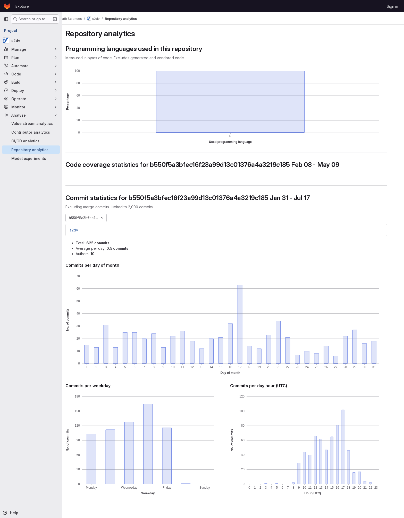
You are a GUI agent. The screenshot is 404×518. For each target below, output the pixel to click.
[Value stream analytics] (31, 123)
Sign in (392, 6)
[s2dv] (31, 40)
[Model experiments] (31, 158)
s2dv (81, 230)
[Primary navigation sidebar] (6, 19)
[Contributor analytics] (31, 132)
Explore (22, 6)
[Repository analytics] (31, 149)
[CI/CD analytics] (31, 141)
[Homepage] (7, 6)
